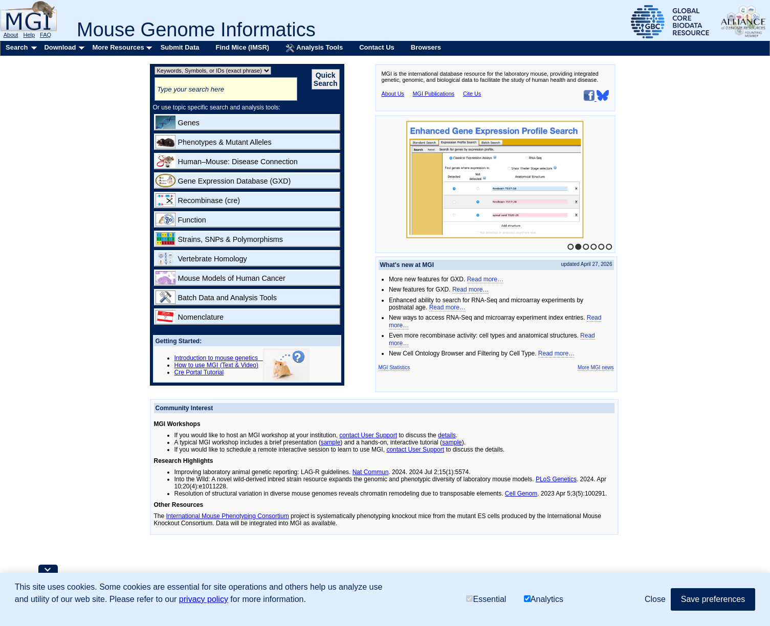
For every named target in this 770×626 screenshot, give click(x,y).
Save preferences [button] (713, 599)
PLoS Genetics (556, 479)
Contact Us (376, 47)
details (447, 435)
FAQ (45, 35)
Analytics (543, 599)
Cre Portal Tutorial (199, 372)
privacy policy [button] (203, 599)
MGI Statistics (394, 367)
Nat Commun (371, 472)
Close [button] (655, 599)
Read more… (485, 279)
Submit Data (180, 47)
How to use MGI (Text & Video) (216, 365)
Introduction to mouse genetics (218, 358)
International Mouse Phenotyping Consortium (227, 516)
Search (17, 47)
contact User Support (368, 435)
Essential (486, 599)
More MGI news (596, 367)
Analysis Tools (314, 48)
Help (29, 35)
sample (331, 442)
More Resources (118, 47)
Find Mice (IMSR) (242, 47)
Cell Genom (521, 493)
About (11, 35)
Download (60, 47)
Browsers (426, 47)
